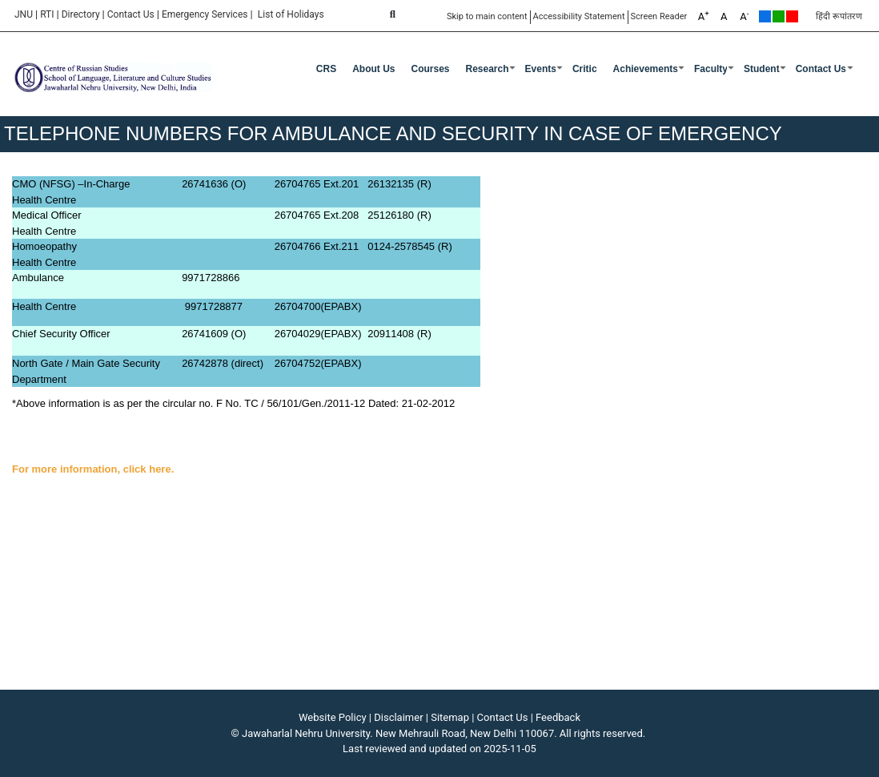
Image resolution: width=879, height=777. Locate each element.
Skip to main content (487, 16)
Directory (81, 14)
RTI (47, 14)
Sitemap (450, 717)
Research (487, 68)
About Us (373, 68)
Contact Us (131, 14)
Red (792, 16)
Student (762, 68)
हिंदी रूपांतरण (839, 16)
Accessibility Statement (579, 16)
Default (765, 16)
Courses (430, 68)
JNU (23, 14)
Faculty (711, 68)
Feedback (558, 717)
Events (540, 68)
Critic (584, 68)
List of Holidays (291, 14)
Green (779, 16)
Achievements (645, 68)
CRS (326, 68)
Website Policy (333, 717)
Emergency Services (205, 14)
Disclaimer (398, 717)
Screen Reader (659, 16)
